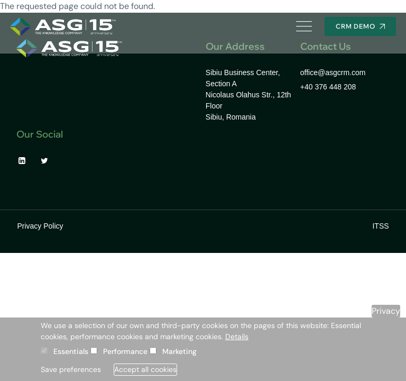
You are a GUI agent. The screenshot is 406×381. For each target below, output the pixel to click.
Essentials (70, 351)
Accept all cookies (145, 369)
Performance (125, 351)
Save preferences (71, 369)
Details (236, 336)
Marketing (179, 351)
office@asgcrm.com (333, 72)
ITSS (380, 226)
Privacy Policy (40, 226)
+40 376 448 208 (328, 87)
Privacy (386, 310)
